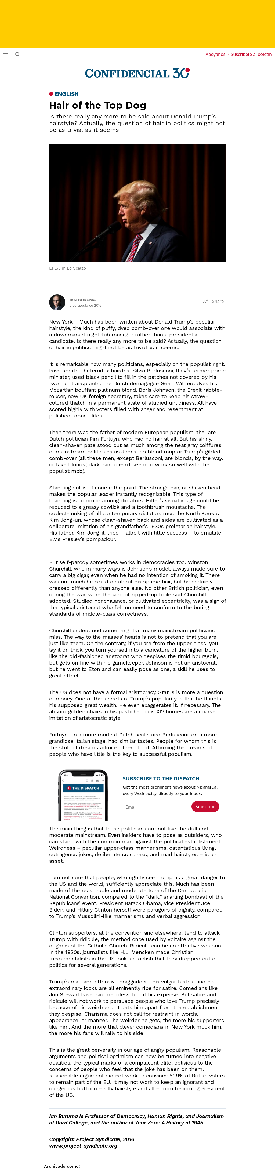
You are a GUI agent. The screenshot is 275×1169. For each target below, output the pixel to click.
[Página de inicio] (137, 73)
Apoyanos (217, 54)
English (67, 94)
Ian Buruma (83, 299)
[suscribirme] (137, 24)
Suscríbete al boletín (251, 54)
